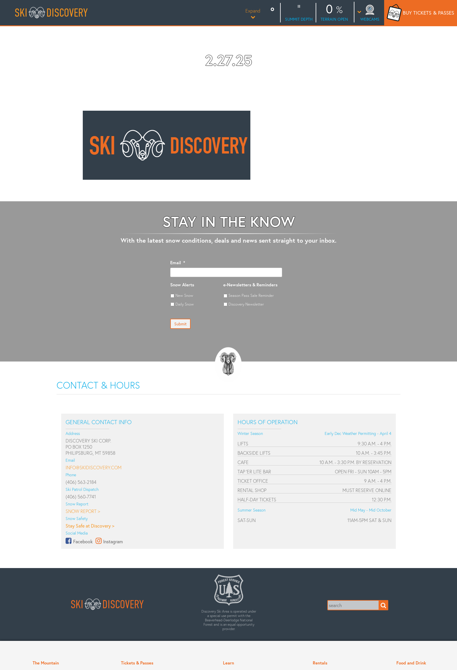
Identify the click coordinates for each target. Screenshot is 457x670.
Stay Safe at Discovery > (90, 526)
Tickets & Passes (137, 663)
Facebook (83, 541)
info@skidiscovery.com (94, 467)
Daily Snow (184, 304)
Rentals (320, 663)
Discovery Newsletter (246, 304)
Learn (228, 663)
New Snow (184, 295)
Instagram (113, 541)
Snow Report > (83, 511)
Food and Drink (411, 663)
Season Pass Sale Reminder (251, 295)
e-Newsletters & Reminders (250, 285)
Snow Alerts (182, 285)
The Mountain (46, 663)
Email (177, 262)
